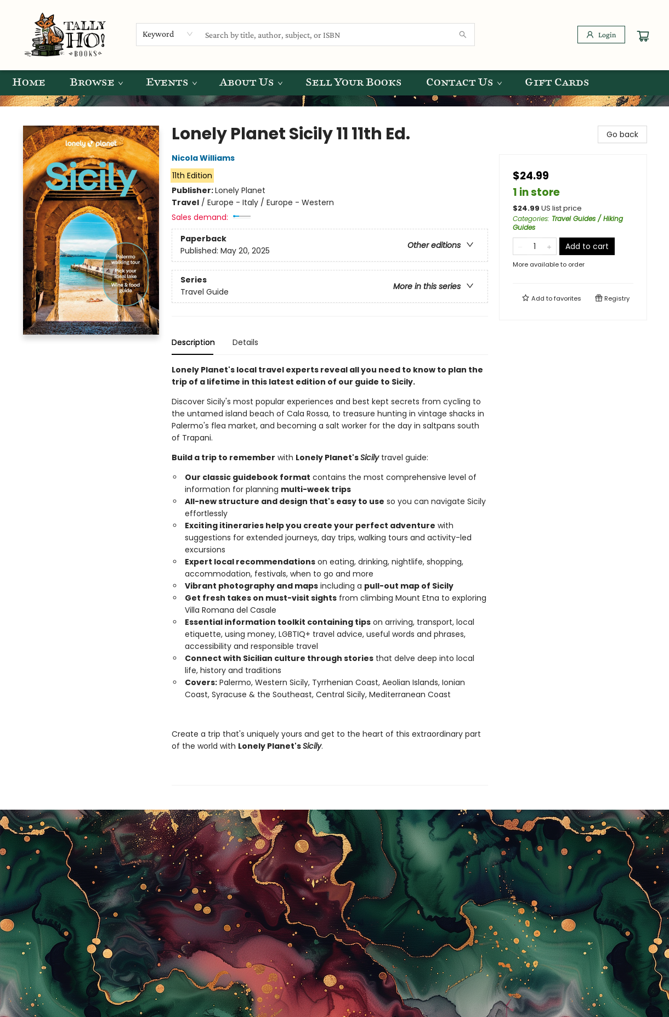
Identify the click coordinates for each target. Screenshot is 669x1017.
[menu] (334, 82)
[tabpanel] (330, 575)
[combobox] (168, 34)
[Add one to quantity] (549, 246)
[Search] (463, 35)
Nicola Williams (205, 157)
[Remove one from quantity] (520, 246)
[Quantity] (534, 246)
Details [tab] (245, 342)
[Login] (601, 34)
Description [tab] (193, 342)
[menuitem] (29, 82)
